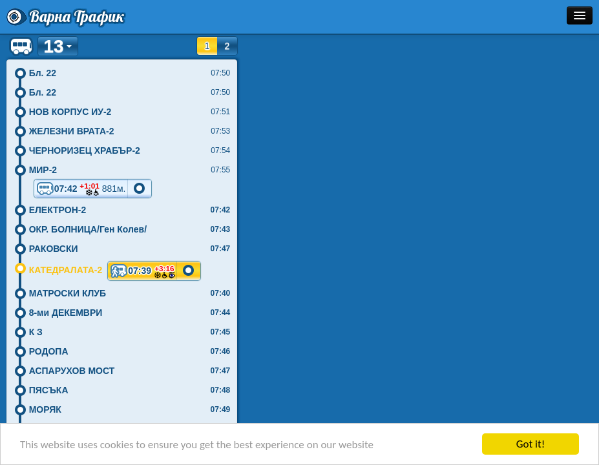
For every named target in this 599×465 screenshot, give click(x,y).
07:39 (142, 271)
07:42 (81, 188)
